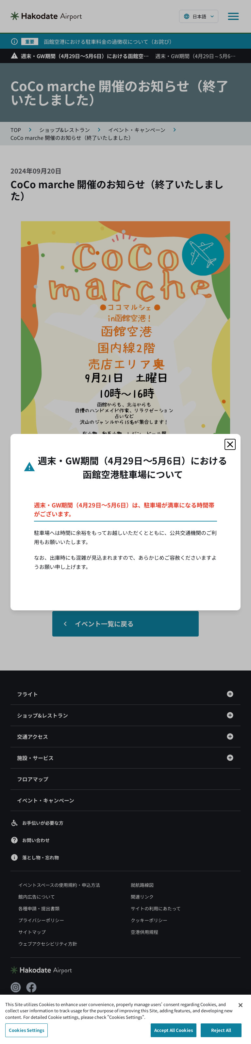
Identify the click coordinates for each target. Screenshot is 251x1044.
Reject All (221, 1034)
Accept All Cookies (173, 1034)
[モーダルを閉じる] (230, 444)
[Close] (240, 1008)
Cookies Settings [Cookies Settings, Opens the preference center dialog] (26, 1034)
